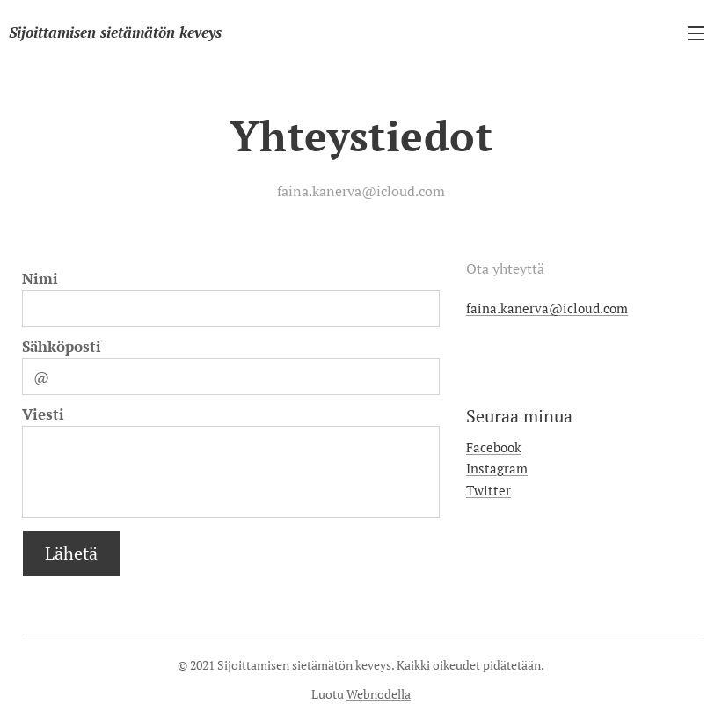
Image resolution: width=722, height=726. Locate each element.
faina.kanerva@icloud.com (547, 308)
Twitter (488, 490)
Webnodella (378, 694)
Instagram (497, 468)
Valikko (696, 33)
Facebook (493, 447)
